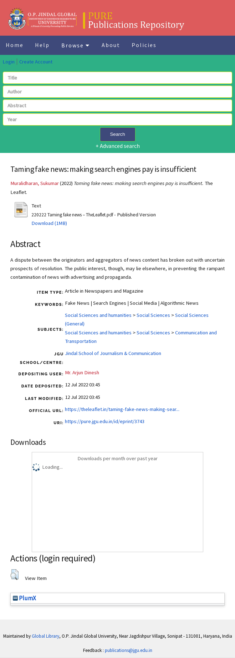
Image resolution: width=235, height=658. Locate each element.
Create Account (35, 61)
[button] (14, 574)
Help (42, 44)
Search (117, 134)
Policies (144, 44)
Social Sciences (153, 315)
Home (15, 44)
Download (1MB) (49, 223)
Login (8, 61)
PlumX (24, 598)
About (111, 44)
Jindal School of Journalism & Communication (113, 353)
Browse (75, 45)
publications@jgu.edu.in (128, 650)
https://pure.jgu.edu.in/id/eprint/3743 (104, 421)
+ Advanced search (118, 145)
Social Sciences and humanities (98, 315)
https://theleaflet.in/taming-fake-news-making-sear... (122, 409)
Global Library (45, 636)
